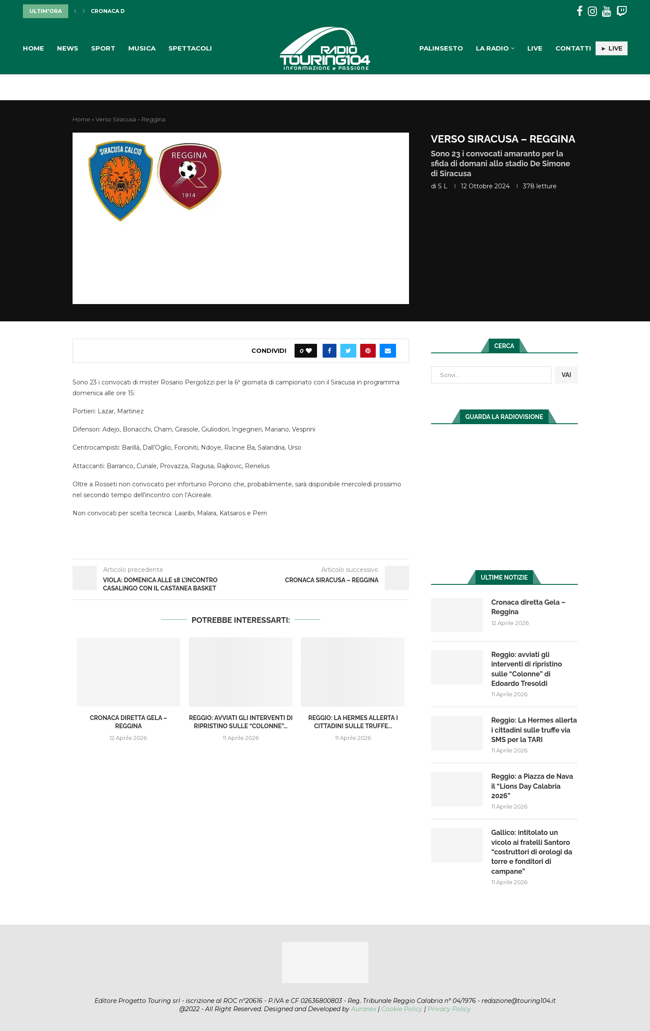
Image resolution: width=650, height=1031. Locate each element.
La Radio (492, 48)
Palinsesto (441, 48)
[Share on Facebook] (329, 351)
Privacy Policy (449, 1009)
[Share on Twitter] (348, 351)
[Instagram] (592, 11)
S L (442, 186)
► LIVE (611, 48)
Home (33, 48)
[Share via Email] (388, 351)
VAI (566, 374)
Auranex (363, 1009)
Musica (141, 48)
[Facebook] (579, 11)
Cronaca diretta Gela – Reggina (528, 607)
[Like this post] (309, 351)
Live (534, 48)
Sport (103, 48)
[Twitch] (622, 11)
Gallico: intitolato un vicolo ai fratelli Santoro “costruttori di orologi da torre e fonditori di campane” (531, 852)
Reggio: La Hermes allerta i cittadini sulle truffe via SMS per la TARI (534, 730)
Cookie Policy (401, 1009)
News (67, 48)
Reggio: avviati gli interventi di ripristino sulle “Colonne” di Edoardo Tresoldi (526, 669)
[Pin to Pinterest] (368, 351)
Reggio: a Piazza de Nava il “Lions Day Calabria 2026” (532, 786)
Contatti (573, 48)
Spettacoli (190, 48)
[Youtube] (607, 11)
